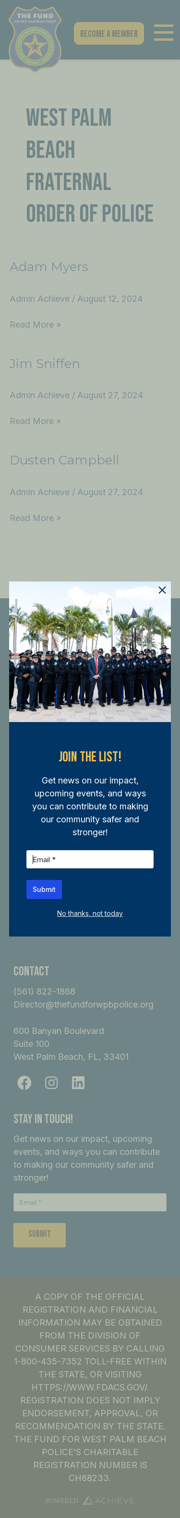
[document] (90, 759)
